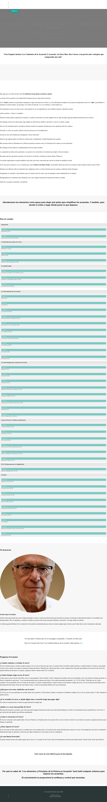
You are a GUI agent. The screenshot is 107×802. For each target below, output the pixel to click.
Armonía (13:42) (53, 374)
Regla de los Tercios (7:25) (53, 458)
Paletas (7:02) (53, 253)
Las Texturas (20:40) (53, 343)
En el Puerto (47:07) (53, 513)
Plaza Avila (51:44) (53, 533)
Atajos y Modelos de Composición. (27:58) (53, 451)
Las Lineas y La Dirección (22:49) (53, 336)
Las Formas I (53, 303)
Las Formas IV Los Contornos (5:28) (53, 323)
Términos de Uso (55, 795)
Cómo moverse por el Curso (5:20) (53, 236)
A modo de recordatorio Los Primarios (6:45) (53, 270)
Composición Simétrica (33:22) (53, 506)
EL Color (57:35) (53, 350)
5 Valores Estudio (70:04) (53, 425)
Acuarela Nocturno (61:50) (53, 493)
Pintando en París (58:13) (53, 479)
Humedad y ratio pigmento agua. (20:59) (53, 277)
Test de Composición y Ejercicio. (53, 414)
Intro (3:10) (53, 296)
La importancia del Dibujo (53, 284)
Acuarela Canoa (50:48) (53, 486)
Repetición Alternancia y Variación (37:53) (53, 387)
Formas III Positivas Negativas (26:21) (53, 316)
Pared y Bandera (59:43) (53, 500)
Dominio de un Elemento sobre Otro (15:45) (53, 401)
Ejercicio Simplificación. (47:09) (53, 469)
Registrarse (14, 11)
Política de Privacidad (55, 796)
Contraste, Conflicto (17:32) (53, 394)
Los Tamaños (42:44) (53, 330)
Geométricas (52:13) (53, 431)
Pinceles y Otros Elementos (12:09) (53, 260)
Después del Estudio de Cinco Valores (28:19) (53, 526)
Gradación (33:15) (53, 380)
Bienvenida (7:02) (53, 229)
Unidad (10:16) (53, 407)
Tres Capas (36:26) (53, 438)
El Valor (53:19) (53, 356)
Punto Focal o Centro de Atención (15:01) (53, 445)
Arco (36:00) (53, 520)
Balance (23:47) (53, 367)
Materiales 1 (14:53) (53, 246)
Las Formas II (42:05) (53, 309)
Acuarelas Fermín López (18, 5)
